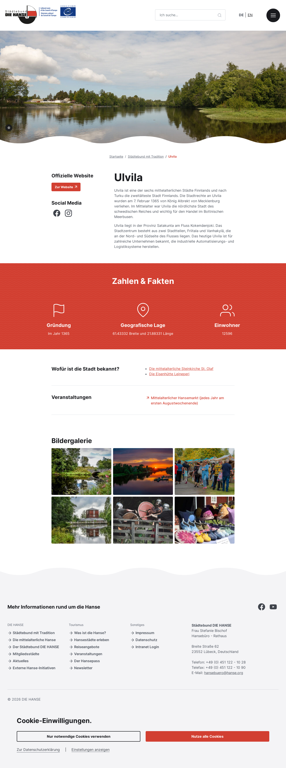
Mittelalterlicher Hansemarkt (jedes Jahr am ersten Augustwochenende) (185, 400)
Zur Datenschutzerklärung (38, 749)
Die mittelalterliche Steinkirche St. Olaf (181, 368)
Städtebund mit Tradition (146, 156)
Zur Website (66, 187)
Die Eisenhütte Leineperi (169, 374)
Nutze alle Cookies (207, 736)
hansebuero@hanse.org (223, 673)
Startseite (116, 156)
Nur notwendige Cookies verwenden (78, 736)
